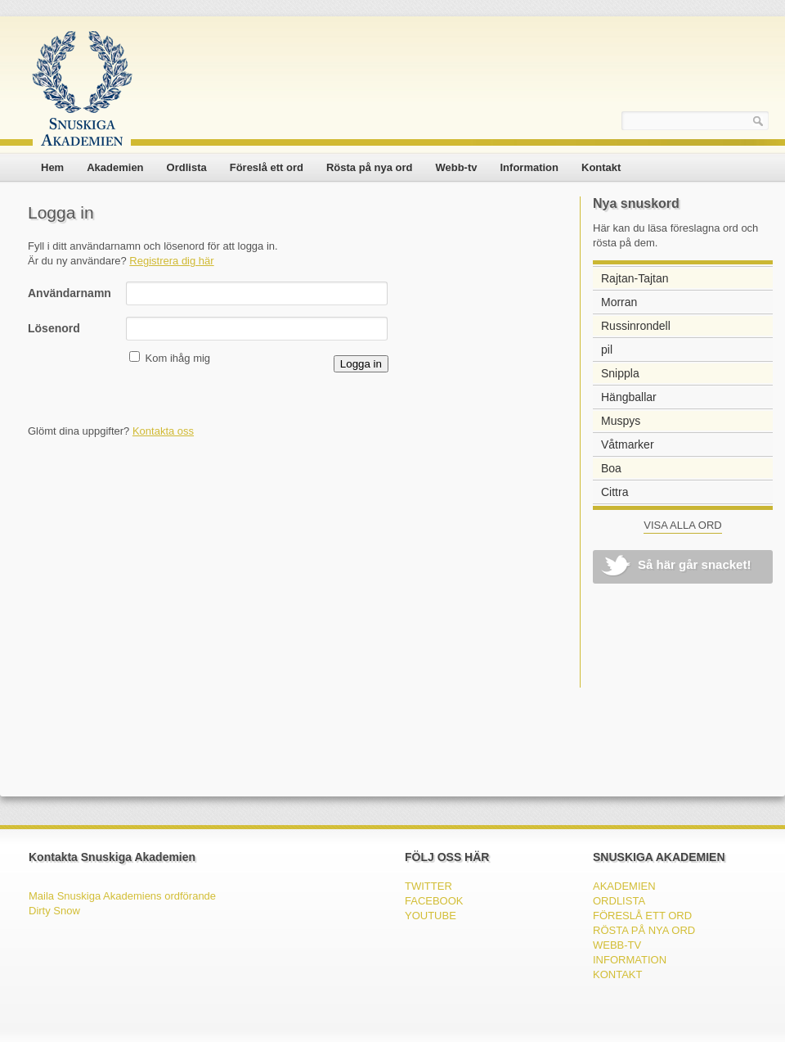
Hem (52, 167)
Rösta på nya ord (369, 167)
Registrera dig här (171, 261)
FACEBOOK (434, 901)
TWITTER (428, 886)
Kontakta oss (163, 431)
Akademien (115, 167)
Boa (611, 468)
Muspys (620, 420)
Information (529, 167)
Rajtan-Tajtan (635, 278)
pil (606, 349)
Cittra (614, 491)
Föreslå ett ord (266, 167)
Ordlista (187, 167)
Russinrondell (636, 325)
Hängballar (629, 397)
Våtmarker (627, 444)
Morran (619, 302)
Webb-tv (456, 167)
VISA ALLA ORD (682, 525)
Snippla (620, 373)
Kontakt (601, 167)
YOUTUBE (430, 915)
